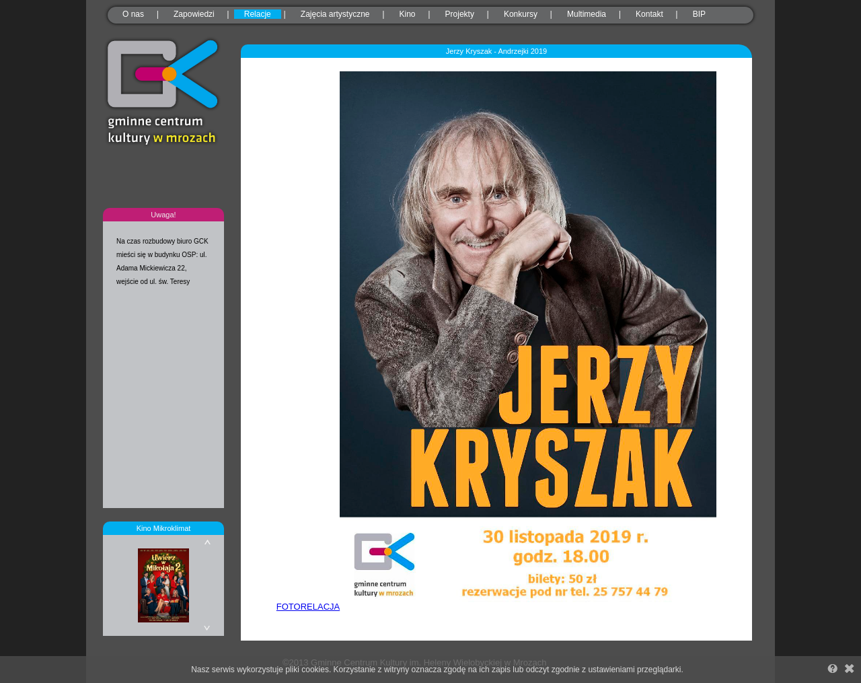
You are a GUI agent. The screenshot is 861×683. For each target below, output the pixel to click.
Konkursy (520, 14)
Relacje (257, 14)
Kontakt (649, 14)
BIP (699, 14)
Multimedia (586, 14)
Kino (408, 14)
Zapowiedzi (194, 14)
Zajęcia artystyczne (335, 14)
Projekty (459, 14)
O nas (133, 14)
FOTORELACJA (308, 607)
